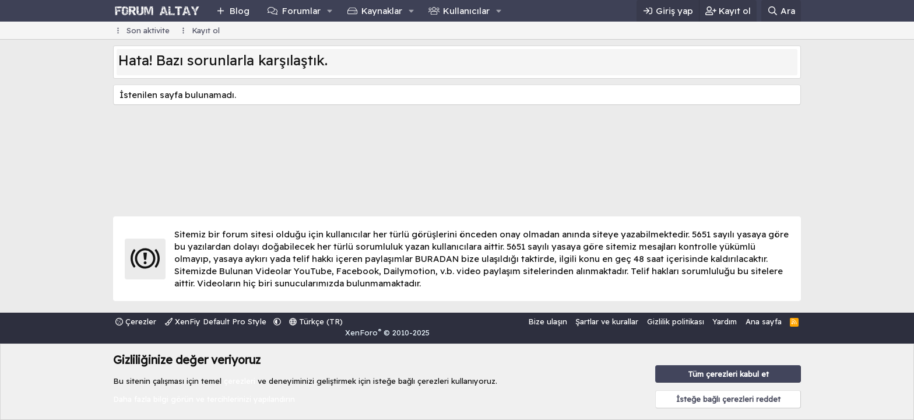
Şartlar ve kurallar (606, 321)
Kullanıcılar (466, 10)
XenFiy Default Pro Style (217, 321)
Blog (239, 10)
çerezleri (239, 381)
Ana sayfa (764, 321)
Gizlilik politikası (675, 321)
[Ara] (781, 11)
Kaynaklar (381, 10)
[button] (329, 11)
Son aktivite (148, 30)
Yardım (724, 321)
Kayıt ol (206, 30)
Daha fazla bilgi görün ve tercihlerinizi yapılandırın (204, 399)
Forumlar (301, 10)
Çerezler (135, 321)
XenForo (387, 332)
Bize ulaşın (547, 321)
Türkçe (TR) (316, 321)
